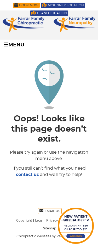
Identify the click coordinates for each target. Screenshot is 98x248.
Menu (14, 44)
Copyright (24, 220)
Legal (39, 220)
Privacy (52, 220)
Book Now (26, 5)
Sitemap (49, 228)
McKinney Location (63, 5)
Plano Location (49, 13)
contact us (27, 174)
